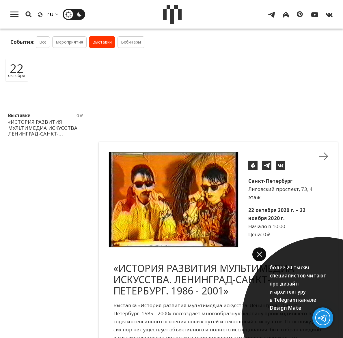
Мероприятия (69, 42)
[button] (259, 254)
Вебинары (131, 42)
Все (43, 42)
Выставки (102, 42)
